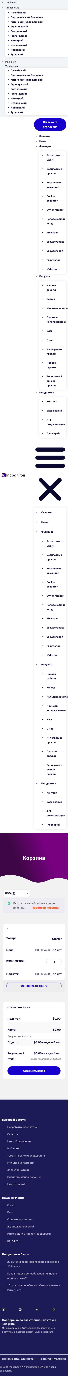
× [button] (8, 928)
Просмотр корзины (45, 907)
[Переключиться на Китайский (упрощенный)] (39, 22)
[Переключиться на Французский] (39, 26)
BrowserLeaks (55, 241)
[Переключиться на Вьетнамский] (39, 31)
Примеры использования (56, 319)
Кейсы (51, 299)
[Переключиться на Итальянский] (39, 45)
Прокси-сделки (52, 365)
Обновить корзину (34, 985)
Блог (49, 330)
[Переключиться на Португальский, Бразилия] (39, 17)
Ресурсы (44, 276)
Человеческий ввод (56, 221)
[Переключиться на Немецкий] (39, 40)
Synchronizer (55, 209)
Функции (45, 146)
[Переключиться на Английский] (39, 12)
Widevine (52, 269)
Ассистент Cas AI (53, 157)
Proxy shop (53, 260)
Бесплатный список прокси (54, 381)
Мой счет (12, 2)
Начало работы (51, 287)
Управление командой (54, 185)
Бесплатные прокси (54, 171)
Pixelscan (53, 232)
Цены (42, 141)
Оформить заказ (34, 1070)
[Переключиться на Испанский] (39, 50)
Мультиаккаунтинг (56, 308)
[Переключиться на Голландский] (39, 36)
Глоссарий (53, 433)
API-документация (56, 422)
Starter (57, 938)
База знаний (54, 410)
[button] (50, 473)
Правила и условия (52, 1358)
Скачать (44, 136)
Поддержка (46, 392)
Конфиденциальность (18, 1358)
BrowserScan (55, 250)
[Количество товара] (54, 962)
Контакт (52, 401)
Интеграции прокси (54, 351)
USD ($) (10, 893)
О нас (50, 340)
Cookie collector (52, 198)
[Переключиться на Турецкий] (39, 54)
